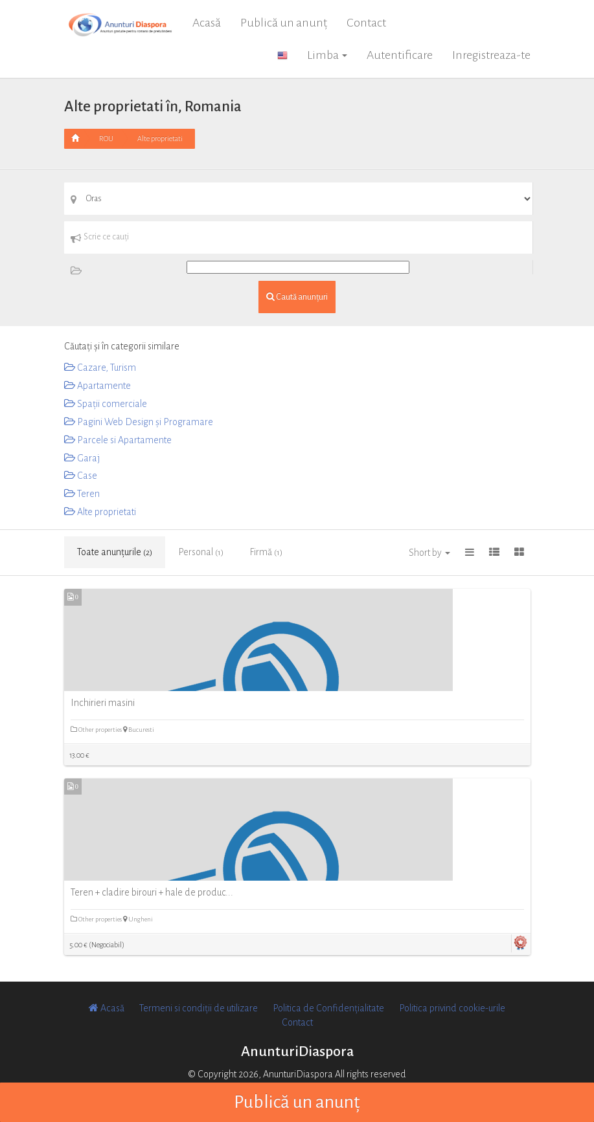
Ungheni (138, 919)
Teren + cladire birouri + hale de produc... (152, 892)
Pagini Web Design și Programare (138, 422)
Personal (200, 552)
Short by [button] (429, 552)
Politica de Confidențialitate (328, 1008)
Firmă (265, 552)
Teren (82, 494)
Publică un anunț (283, 22)
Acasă (206, 22)
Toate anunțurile (114, 552)
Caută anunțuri (297, 297)
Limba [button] (327, 55)
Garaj (82, 458)
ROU (106, 138)
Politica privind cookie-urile (452, 1008)
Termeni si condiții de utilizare (198, 1008)
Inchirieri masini (103, 703)
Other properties (97, 729)
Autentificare (400, 55)
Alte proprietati (160, 138)
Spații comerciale (105, 404)
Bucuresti (138, 729)
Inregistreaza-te (491, 55)
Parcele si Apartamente (118, 440)
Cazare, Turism (100, 367)
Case (80, 475)
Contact (366, 22)
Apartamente (97, 385)
